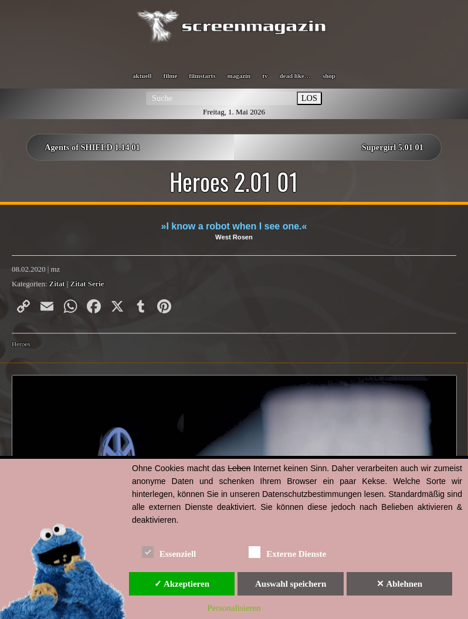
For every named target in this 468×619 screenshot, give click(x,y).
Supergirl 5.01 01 (392, 147)
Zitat (57, 284)
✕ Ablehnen (399, 583)
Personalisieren (234, 608)
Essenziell (169, 552)
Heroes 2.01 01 (234, 181)
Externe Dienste (287, 552)
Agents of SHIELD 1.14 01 (92, 147)
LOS (309, 98)
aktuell (142, 75)
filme (170, 75)
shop (329, 75)
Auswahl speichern (290, 583)
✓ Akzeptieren (181, 583)
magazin (239, 75)
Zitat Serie (87, 284)
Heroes (21, 343)
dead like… (294, 75)
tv (264, 75)
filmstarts (202, 75)
